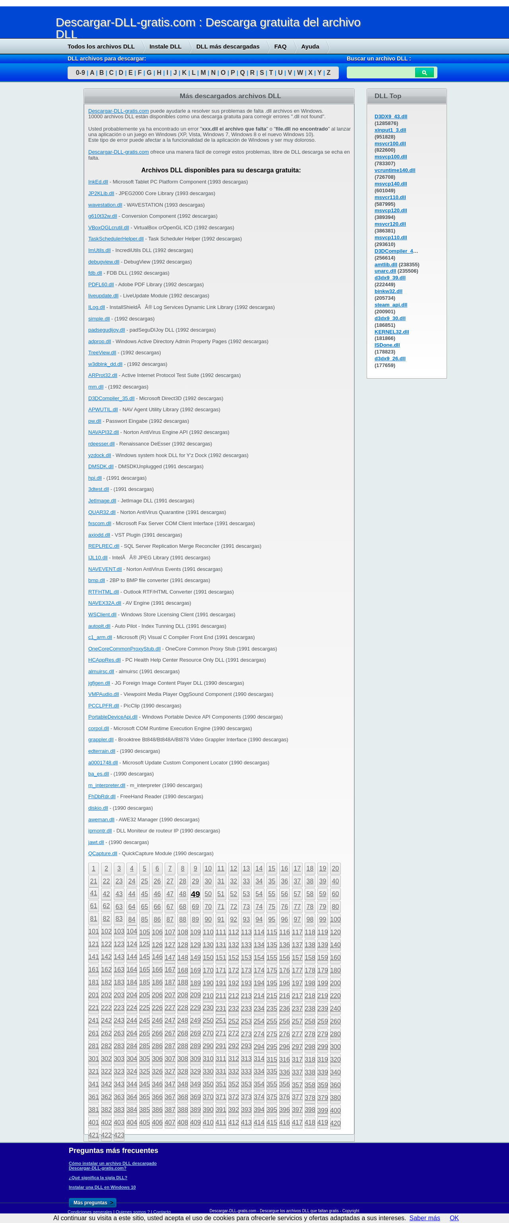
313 (246, 1058)
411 (221, 1122)
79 (322, 906)
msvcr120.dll (390, 224)
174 (259, 970)
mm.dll (95, 387)
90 (208, 919)
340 (335, 1072)
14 (259, 868)
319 (322, 1059)
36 (284, 881)
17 (297, 868)
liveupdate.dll (103, 296)
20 (335, 868)
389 (195, 1109)
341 (93, 1084)
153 (246, 957)
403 (119, 1122)
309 (195, 1058)
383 (119, 1109)
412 (233, 1122)
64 (132, 906)
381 (93, 1109)
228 (182, 1007)
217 (297, 995)
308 (182, 1058)
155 (271, 957)
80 (335, 906)
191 (221, 983)
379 (322, 1097)
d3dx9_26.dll (390, 358)
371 (221, 1097)
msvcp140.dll (391, 184)
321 (93, 1071)
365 (144, 1097)
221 (93, 1007)
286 (157, 1046)
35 (272, 881)
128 (182, 945)
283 (119, 1046)
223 (119, 1007)
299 (322, 1046)
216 (284, 995)
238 (310, 1008)
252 (233, 1021)
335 (271, 1071)
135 (271, 945)
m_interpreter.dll (106, 785)
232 (233, 1008)
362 (106, 1097)
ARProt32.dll (102, 375)
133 (246, 945)
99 (322, 919)
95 (272, 919)
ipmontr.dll (100, 831)
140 (335, 945)
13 (246, 868)
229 (195, 1007)
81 (93, 918)
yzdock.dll (99, 455)
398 (310, 1109)
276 (284, 1034)
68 (183, 906)
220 (335, 995)
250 (208, 1020)
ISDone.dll (387, 345)
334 (259, 1071)
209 (195, 995)
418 (310, 1122)
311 (221, 1058)
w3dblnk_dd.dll (105, 364)
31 (221, 881)
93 (246, 919)
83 (119, 918)
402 (106, 1122)
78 (310, 906)
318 (310, 1059)
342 (106, 1084)
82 (106, 918)
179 (322, 970)
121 (93, 944)
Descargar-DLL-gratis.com (118, 111)
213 (246, 995)
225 (144, 1007)
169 (195, 970)
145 (144, 956)
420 (335, 1123)
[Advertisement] (59, 209)
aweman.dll (101, 819)
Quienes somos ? (133, 1211)
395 (271, 1109)
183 (119, 982)
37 (297, 881)
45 (144, 894)
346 (157, 1084)
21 (93, 881)
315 (271, 1059)
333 (246, 1071)
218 (310, 995)
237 (297, 1008)
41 (93, 893)
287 (170, 1046)
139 (322, 945)
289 (195, 1046)
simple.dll (99, 319)
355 (271, 1084)
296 (284, 1046)
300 (335, 1046)
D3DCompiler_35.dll (111, 398)
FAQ (280, 46)
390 (208, 1109)
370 (208, 1097)
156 (284, 957)
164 (131, 969)
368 (182, 1097)
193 (246, 983)
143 (119, 956)
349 (195, 1084)
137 (297, 945)
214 (259, 995)
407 (170, 1122)
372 (233, 1097)
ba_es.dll (98, 774)
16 (284, 868)
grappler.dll (101, 739)
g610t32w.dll (102, 216)
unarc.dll (385, 271)
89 (195, 919)
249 (195, 1020)
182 (106, 982)
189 (195, 983)
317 (297, 1059)
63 (119, 906)
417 (297, 1122)
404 (131, 1122)
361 (93, 1097)
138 (310, 945)
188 (182, 982)
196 (284, 983)
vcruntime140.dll (395, 170)
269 (195, 1033)
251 (221, 1020)
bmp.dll (96, 580)
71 (221, 906)
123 (119, 944)
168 (182, 970)
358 (310, 1085)
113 (246, 932)
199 (322, 983)
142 (106, 956)
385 (144, 1109)
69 (195, 906)
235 (271, 1008)
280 (335, 1034)
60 (335, 894)
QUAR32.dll (102, 512)
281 (93, 1046)
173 (246, 970)
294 (259, 1046)
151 (221, 957)
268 (182, 1033)
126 (157, 945)
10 (208, 868)
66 (157, 906)
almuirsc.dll (101, 671)
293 (246, 1046)
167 (170, 969)
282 (106, 1046)
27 (170, 881)
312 (233, 1058)
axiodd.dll (99, 535)
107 (170, 932)
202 (106, 995)
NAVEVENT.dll (105, 569)
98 (310, 919)
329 (195, 1071)
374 (259, 1097)
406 (157, 1122)
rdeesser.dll (101, 444)
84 (132, 919)
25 (144, 881)
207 (170, 995)
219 (322, 995)
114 (259, 932)
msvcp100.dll (391, 157)
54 (259, 894)
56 (284, 894)
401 (93, 1122)
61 (93, 906)
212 (233, 995)
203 (119, 995)
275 (271, 1034)
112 (233, 932)
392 (233, 1109)
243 (119, 1020)
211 (221, 995)
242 (106, 1020)
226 (157, 1007)
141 (93, 956)
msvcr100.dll (390, 144)
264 (131, 1033)
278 (310, 1034)
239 (322, 1008)
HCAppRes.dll (104, 660)
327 (170, 1071)
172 (233, 970)
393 (246, 1109)
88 (183, 919)
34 (259, 881)
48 (183, 894)
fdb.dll (95, 273)
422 (106, 1135)
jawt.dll (96, 842)
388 (182, 1109)
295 (271, 1046)
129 (195, 945)
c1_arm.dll (100, 637)
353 (246, 1084)
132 (233, 945)
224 (131, 1007)
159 (322, 957)
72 (233, 906)
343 (119, 1084)
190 (208, 983)
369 (195, 1097)
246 (157, 1020)
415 (271, 1122)
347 (170, 1084)
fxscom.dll (99, 523)
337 (297, 1072)
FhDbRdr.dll (102, 796)
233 (246, 1008)
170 (208, 970)
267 (170, 1033)
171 (221, 970)
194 (259, 983)
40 (335, 881)
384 (131, 1109)
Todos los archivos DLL (101, 46)
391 (221, 1109)
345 (144, 1084)
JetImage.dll (102, 501)
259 (322, 1021)
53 (246, 894)
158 (310, 957)
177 (297, 970)
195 (271, 983)
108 (182, 932)
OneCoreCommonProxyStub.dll (124, 649)
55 (272, 894)
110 (208, 932)
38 (310, 881)
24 (132, 881)
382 (106, 1109)
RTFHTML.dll (103, 592)
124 (131, 944)
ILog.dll (96, 307)
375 (271, 1097)
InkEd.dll (98, 182)
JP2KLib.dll (101, 193)
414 (259, 1122)
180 (335, 970)
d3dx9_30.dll (390, 318)
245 (144, 1020)
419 (322, 1122)
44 (132, 894)
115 (271, 932)
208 (182, 995)
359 (322, 1085)
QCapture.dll (102, 853)
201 (93, 995)
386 (157, 1109)
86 (157, 919)
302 (106, 1058)
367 (170, 1097)
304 (131, 1058)
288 (182, 1046)
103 (119, 931)
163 (119, 969)
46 (157, 894)
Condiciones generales (90, 1211)
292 (233, 1046)
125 (144, 944)
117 (297, 932)
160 (335, 957)
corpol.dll (98, 728)
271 (221, 1033)
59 (322, 894)
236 (284, 1008)
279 (322, 1034)
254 (259, 1021)
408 (182, 1122)
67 (170, 906)
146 (157, 956)
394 (259, 1109)
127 (170, 945)
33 (246, 881)
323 (119, 1071)
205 (144, 995)
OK (454, 1218)
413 (246, 1122)
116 (284, 932)
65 (144, 906)
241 (93, 1020)
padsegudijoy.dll (106, 330)
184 (131, 982)
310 (208, 1058)
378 (310, 1097)
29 (195, 881)
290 (208, 1046)
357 (297, 1085)
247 (170, 1020)
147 (170, 957)
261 (93, 1033)
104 (131, 931)
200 (335, 983)
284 (131, 1046)
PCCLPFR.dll (103, 706)
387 (170, 1109)
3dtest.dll (98, 489)
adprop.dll (99, 341)
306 (157, 1058)
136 (284, 945)
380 (335, 1097)
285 (144, 1046)
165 (144, 969)
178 (310, 970)
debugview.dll (103, 262)
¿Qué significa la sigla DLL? (98, 1177)
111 (221, 932)
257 (297, 1021)
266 (157, 1033)
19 (322, 868)
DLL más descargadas (228, 46)
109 (195, 932)
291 (221, 1046)
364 (131, 1097)
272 (233, 1033)
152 (233, 957)
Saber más (425, 1218)
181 (93, 982)
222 (106, 1007)
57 (297, 894)
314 (259, 1058)
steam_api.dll (391, 305)
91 (221, 919)
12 (233, 868)
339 (322, 1072)
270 (208, 1033)
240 (335, 1008)
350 (208, 1084)
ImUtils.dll (99, 250)
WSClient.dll (102, 614)
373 (246, 1097)
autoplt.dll (99, 626)
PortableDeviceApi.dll (113, 717)
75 (272, 906)
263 (119, 1033)
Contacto (162, 1211)
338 (310, 1072)
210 (208, 995)
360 (335, 1085)
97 (297, 919)
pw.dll (94, 421)
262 (106, 1033)
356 (284, 1084)
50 (208, 894)
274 (259, 1034)
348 (182, 1084)
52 (233, 894)
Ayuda (310, 46)
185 (144, 982)
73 (246, 906)
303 (119, 1058)
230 (208, 1007)
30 (208, 881)
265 (144, 1033)
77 (297, 906)
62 (106, 906)
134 (259, 945)
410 (208, 1122)
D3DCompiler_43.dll (399, 251)
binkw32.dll (388, 291)
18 (310, 868)
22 (106, 881)
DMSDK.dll (101, 466)
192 (233, 983)
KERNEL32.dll (392, 332)
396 (284, 1109)
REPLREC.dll (103, 546)
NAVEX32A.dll (104, 603)
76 (284, 906)
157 (297, 957)
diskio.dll (98, 808)
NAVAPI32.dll (103, 432)
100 (335, 919)
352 (233, 1084)
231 (221, 1008)
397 (297, 1109)
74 (259, 906)
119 (322, 932)
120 (335, 932)
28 (183, 881)
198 (310, 983)
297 (297, 1046)
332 (233, 1071)
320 (335, 1059)
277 (297, 1034)
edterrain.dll (101, 751)
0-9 (80, 72)
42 (106, 894)
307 (170, 1058)
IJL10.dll (97, 558)
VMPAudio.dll (103, 694)
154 (259, 957)
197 (297, 983)
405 (144, 1122)
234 (259, 1008)
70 (208, 906)
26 (157, 881)
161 (93, 969)
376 (284, 1097)
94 (259, 919)
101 (93, 931)
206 (157, 995)
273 (246, 1034)
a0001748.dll (103, 763)
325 (144, 1071)
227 (170, 1007)
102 (106, 931)
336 (284, 1072)
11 (221, 868)
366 (157, 1097)
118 (310, 932)
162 (106, 969)
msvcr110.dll (390, 197)
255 (271, 1021)
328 (182, 1071)
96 (284, 919)
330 (208, 1071)
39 (322, 881)
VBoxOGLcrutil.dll (108, 228)
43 (119, 894)
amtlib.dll (386, 265)
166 (157, 969)
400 (335, 1110)
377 (297, 1097)
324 (131, 1071)
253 (246, 1021)
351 (221, 1084)
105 (144, 932)
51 (221, 894)
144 (131, 956)
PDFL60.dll (101, 284)
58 (310, 894)
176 (284, 970)
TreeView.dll (102, 353)
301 (93, 1058)
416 (284, 1122)
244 (131, 1020)
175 (271, 970)
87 (170, 919)
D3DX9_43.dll (391, 116)
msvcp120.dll (391, 210)
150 (208, 957)
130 (208, 945)
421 (93, 1135)
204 (131, 995)
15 (272, 868)
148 (182, 957)
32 (233, 881)
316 (284, 1059)
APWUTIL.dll (103, 409)
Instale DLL (166, 46)
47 (170, 894)
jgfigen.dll (99, 683)
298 (310, 1046)
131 (221, 945)
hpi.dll (95, 478)
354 (259, 1084)
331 (221, 1071)
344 (131, 1084)
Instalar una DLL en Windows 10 (102, 1187)
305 (144, 1058)
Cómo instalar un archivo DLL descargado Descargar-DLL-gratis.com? (113, 1165)
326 (157, 1071)
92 (233, 919)
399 (322, 1110)
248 (182, 1020)
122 (106, 944)
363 (119, 1097)
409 (195, 1122)
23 (119, 881)
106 (157, 932)
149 (195, 957)
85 (144, 919)
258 (310, 1021)
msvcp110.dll (391, 237)
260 (335, 1021)
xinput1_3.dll (390, 130)
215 (271, 995)
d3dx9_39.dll (390, 278)
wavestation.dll (105, 205)
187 (170, 982)
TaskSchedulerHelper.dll (116, 239)
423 (119, 1135)
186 (157, 982)
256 (284, 1021)
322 (106, 1071)
